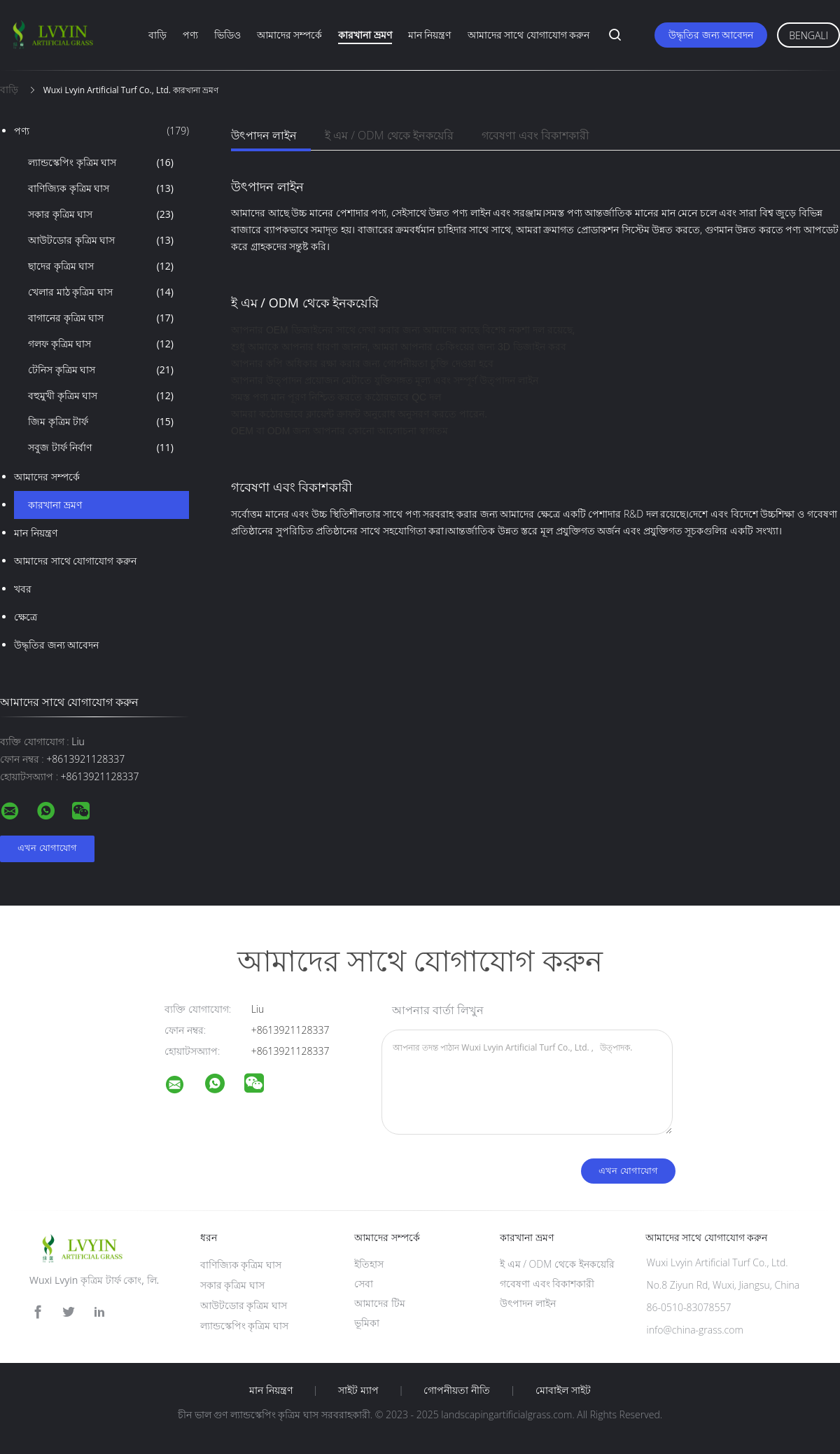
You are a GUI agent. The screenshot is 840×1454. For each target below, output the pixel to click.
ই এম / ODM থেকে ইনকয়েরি (389, 135)
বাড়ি (157, 34)
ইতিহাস (369, 1263)
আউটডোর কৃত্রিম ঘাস (101, 240)
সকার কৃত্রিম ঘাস (101, 214)
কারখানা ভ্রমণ (365, 34)
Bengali (808, 35)
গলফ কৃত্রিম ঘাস (101, 343)
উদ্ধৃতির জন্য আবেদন (710, 34)
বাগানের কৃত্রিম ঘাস (101, 318)
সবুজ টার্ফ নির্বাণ (101, 447)
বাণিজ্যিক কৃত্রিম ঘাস (101, 188)
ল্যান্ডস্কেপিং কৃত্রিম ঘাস (101, 162)
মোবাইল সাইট (563, 1390)
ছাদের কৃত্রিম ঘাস (101, 266)
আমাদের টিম (379, 1303)
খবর (22, 588)
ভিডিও (227, 34)
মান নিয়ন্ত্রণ (429, 34)
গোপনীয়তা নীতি (457, 1390)
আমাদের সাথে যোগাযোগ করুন (529, 34)
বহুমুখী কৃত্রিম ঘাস (101, 395)
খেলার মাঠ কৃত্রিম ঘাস (101, 292)
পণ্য (190, 34)
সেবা (363, 1283)
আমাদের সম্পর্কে (290, 34)
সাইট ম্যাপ (358, 1390)
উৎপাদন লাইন (264, 135)
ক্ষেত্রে (25, 616)
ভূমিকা (366, 1322)
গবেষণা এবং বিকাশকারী (535, 135)
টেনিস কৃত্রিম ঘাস (101, 369)
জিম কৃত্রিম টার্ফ (101, 421)
